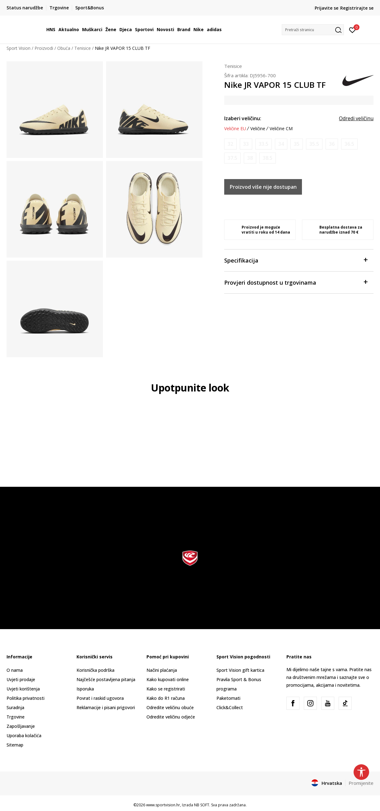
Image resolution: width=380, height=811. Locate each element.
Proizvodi (44, 48)
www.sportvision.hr (163, 805)
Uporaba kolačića (24, 735)
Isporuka (85, 689)
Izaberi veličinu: (242, 118)
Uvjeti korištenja (23, 689)
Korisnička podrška (95, 670)
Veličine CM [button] (281, 128)
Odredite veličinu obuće (170, 707)
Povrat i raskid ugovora (100, 698)
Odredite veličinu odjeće (170, 717)
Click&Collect (229, 707)
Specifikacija (295, 260)
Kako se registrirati (165, 689)
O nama (15, 670)
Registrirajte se (356, 8)
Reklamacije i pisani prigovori (105, 707)
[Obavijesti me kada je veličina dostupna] (230, 144)
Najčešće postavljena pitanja (105, 679)
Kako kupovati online (167, 679)
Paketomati (228, 698)
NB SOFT (201, 805)
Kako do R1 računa (165, 698)
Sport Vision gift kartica (240, 670)
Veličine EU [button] (235, 128)
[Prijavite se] (352, 29)
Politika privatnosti (25, 698)
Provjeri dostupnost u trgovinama (295, 282)
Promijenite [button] (361, 783)
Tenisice (82, 48)
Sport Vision (18, 48)
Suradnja (15, 707)
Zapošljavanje (21, 726)
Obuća (63, 48)
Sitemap (15, 745)
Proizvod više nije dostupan (263, 186)
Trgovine (16, 717)
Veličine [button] (257, 128)
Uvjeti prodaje (21, 679)
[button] (313, 29)
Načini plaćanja (161, 670)
